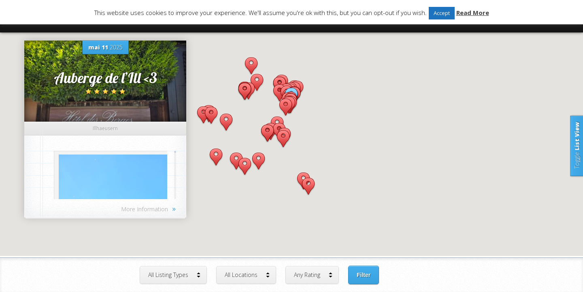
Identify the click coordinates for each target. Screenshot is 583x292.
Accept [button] (442, 13)
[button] (226, 123)
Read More (472, 13)
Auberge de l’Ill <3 (105, 78)
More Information (148, 208)
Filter (363, 275)
